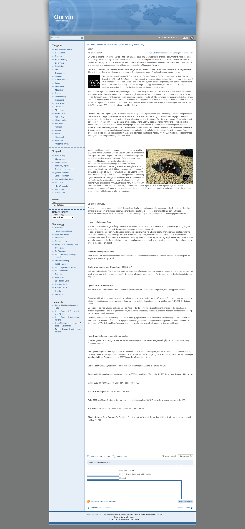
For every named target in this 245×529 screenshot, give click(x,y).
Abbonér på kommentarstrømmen (103, 505)
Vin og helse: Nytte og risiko (66, 244)
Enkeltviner (101, 44)
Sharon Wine (60, 183)
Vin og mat (59, 117)
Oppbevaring (60, 97)
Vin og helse (60, 113)
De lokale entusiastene (64, 169)
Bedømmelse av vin (63, 49)
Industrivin (59, 86)
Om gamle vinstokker (64, 179)
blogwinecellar (61, 162)
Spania (121, 44)
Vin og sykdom (61, 120)
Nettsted (122, 478)
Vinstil (57, 134)
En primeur (59, 63)
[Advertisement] (124, 143)
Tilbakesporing (121, 456)
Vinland (58, 130)
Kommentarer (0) (186, 456)
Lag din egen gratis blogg (145, 518)
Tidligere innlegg (58, 215)
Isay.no (132, 518)
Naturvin (58, 93)
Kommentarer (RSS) (131, 523)
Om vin (63, 16)
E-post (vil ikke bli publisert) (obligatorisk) (135, 474)
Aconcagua (60, 228)
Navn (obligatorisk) (126, 470)
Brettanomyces (61, 271)
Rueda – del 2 (61, 288)
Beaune (58, 274)
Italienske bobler (62, 234)
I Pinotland (59, 238)
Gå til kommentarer (160, 53)
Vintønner (59, 140)
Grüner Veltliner (61, 80)
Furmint (58, 70)
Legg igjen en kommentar (182, 53)
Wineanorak (60, 193)
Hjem (188, 37)
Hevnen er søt (184, 511)
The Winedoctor (61, 186)
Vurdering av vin (132, 44)
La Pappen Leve (62, 281)
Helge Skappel (61, 311)
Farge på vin (60, 264)
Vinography (60, 189)
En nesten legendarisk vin (101, 511)
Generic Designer (127, 521)
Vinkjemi (58, 127)
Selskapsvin (112, 44)
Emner (54, 202)
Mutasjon (59, 90)
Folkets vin (59, 294)
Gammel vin (60, 73)
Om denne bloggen (167, 38)
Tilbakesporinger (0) (169, 456)
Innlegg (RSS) (114, 523)
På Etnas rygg (61, 251)
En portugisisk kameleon (65, 267)
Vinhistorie (59, 124)
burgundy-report (61, 166)
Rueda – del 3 (61, 284)
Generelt (58, 76)
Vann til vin (59, 277)
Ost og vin (59, 248)
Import (57, 83)
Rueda (58, 291)
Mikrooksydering (62, 261)
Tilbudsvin (59, 107)
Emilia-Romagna (62, 59)
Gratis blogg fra (123, 518)
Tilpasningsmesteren (63, 231)
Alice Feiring (60, 156)
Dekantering (60, 53)
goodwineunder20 (62, 172)
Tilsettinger (59, 110)
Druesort (58, 56)
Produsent (59, 100)
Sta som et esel (61, 241)
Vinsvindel (59, 137)
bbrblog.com (60, 159)
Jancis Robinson (62, 176)
